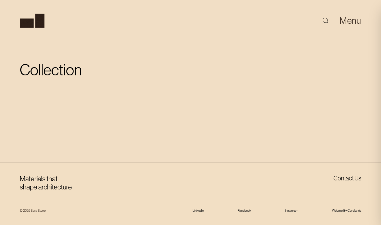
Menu (350, 21)
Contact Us (347, 178)
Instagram (291, 211)
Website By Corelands (346, 211)
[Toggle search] (325, 20)
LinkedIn (198, 211)
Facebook (244, 211)
